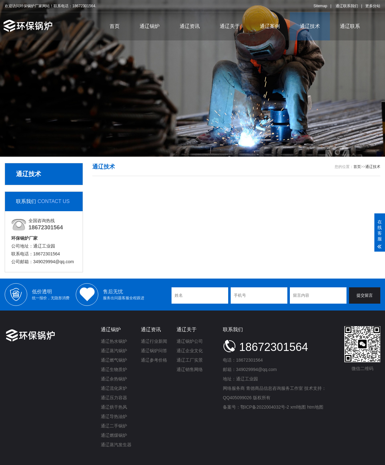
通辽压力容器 (114, 397)
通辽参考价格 (154, 360)
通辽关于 (230, 26)
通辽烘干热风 (114, 407)
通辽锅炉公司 (190, 341)
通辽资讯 (190, 26)
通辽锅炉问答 (154, 350)
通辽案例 (270, 26)
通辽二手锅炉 (114, 425)
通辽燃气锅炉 (114, 360)
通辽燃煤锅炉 (114, 435)
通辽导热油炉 (114, 416)
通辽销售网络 (190, 369)
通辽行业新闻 (154, 341)
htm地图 (315, 407)
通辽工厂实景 (190, 360)
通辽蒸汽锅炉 (114, 350)
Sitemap (320, 6)
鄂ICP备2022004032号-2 (264, 407)
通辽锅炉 (150, 26)
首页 (115, 26)
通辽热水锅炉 (114, 341)
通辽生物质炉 (114, 369)
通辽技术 (310, 26)
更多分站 (372, 6)
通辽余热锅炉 (114, 378)
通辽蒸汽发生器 (116, 444)
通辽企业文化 (190, 350)
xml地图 (298, 407)
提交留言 (365, 295)
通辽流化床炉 (114, 388)
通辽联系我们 (347, 6)
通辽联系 (350, 26)
